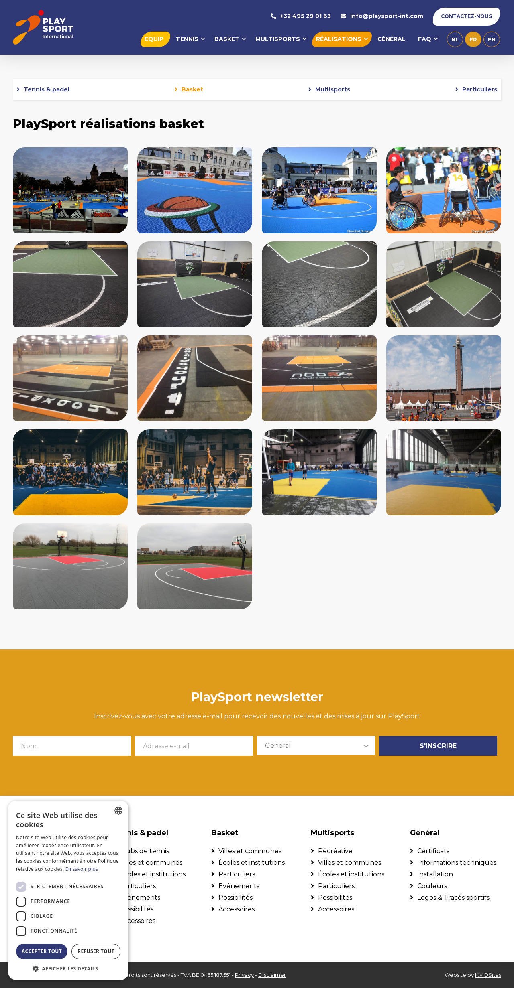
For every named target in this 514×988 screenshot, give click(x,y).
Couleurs (432, 886)
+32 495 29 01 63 (301, 16)
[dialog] (68, 890)
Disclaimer (272, 975)
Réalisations (338, 39)
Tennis (187, 39)
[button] (68, 968)
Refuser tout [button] (96, 951)
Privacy (244, 975)
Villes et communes (150, 862)
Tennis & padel (46, 90)
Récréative (335, 851)
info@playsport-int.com (382, 16)
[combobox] (118, 811)
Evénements (139, 897)
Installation (435, 874)
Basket (226, 39)
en (492, 40)
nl (455, 40)
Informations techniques (456, 862)
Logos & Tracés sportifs (453, 897)
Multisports (277, 39)
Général (391, 39)
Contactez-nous (466, 17)
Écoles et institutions (152, 874)
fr (473, 40)
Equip (154, 39)
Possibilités (136, 909)
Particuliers (479, 90)
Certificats (433, 851)
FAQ (424, 39)
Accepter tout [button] (42, 951)
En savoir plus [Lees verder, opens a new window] (81, 869)
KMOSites (488, 975)
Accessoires (137, 921)
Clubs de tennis (144, 851)
